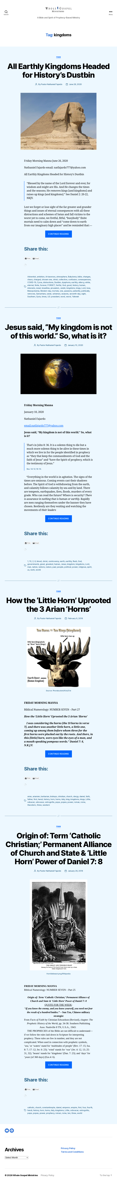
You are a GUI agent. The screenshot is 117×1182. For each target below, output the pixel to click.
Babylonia (72, 276)
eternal (30, 285)
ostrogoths (49, 802)
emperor (66, 1107)
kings (78, 288)
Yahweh (75, 296)
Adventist (31, 276)
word (63, 296)
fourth (89, 1107)
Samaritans (41, 294)
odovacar (40, 802)
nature (48, 567)
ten (69, 1113)
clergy (75, 796)
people (60, 567)
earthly (74, 282)
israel (38, 288)
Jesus (63, 564)
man (29, 567)
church (69, 796)
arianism (36, 796)
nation (34, 567)
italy (63, 799)
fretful (58, 285)
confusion (72, 279)
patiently (76, 291)
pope (57, 802)
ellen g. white (84, 282)
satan (49, 294)
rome (83, 802)
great (42, 564)
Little (88, 799)
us (28, 570)
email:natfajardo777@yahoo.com (43, 425)
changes (86, 276)
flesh (75, 561)
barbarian (45, 796)
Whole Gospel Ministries (25, 1175)
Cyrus (39, 282)
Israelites (46, 288)
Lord (84, 288)
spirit (89, 567)
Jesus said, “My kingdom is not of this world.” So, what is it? (58, 331)
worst (68, 296)
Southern (31, 296)
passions (68, 291)
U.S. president (54, 296)
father (30, 799)
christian (61, 796)
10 (30, 561)
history (75, 285)
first (35, 799)
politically (85, 291)
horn (52, 799)
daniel (82, 796)
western (46, 805)
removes (31, 294)
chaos (30, 279)
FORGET (51, 285)
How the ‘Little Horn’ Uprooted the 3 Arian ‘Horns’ (58, 605)
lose (88, 288)
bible (80, 276)
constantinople (48, 1107)
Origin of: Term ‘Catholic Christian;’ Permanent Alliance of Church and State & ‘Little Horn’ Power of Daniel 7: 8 (58, 848)
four (84, 1107)
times (44, 296)
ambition (40, 276)
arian (29, 796)
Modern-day (45, 291)
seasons (64, 294)
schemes (56, 294)
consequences (84, 279)
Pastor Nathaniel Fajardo (51, 84)
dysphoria (66, 282)
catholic (30, 1107)
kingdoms (70, 288)
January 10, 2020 (75, 345)
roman (77, 802)
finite (37, 285)
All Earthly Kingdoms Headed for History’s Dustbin (58, 70)
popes (64, 802)
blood (39, 561)
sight (83, 294)
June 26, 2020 (75, 84)
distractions (48, 282)
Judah (63, 288)
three (39, 805)
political (67, 567)
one (61, 291)
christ (55, 279)
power (75, 567)
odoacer (31, 802)
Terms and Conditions (72, 1152)
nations (42, 567)
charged (37, 279)
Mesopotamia (33, 291)
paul (54, 567)
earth (62, 561)
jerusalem (55, 288)
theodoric (31, 805)
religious (82, 567)
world (38, 570)
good (69, 285)
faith (88, 796)
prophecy (50, 1113)
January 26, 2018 (75, 871)
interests (31, 288)
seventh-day (75, 294)
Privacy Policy (68, 1148)
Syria (38, 296)
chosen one (47, 279)
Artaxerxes (50, 276)
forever (43, 285)
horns (58, 799)
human (82, 285)
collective (63, 279)
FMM (58, 57)
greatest (49, 564)
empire (74, 1107)
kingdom (71, 564)
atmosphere (61, 276)
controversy (54, 561)
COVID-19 (31, 282)
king (68, 799)
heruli (40, 799)
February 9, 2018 (75, 618)
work (32, 570)
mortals (55, 291)
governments (33, 564)
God (64, 285)
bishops (53, 796)
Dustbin (57, 282)
